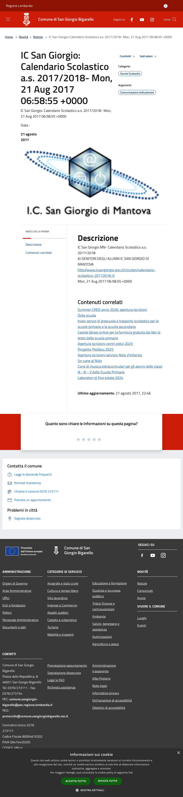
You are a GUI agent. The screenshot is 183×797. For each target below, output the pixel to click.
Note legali (99, 685)
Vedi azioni (149, 56)
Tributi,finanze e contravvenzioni (103, 606)
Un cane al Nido (90, 360)
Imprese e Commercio (62, 605)
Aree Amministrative (16, 590)
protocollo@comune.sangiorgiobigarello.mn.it (35, 716)
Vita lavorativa (57, 598)
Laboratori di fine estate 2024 (100, 377)
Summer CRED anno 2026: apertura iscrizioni (112, 309)
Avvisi (141, 598)
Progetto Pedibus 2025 (95, 349)
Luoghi (142, 618)
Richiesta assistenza (61, 687)
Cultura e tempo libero (62, 590)
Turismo (52, 627)
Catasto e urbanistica (62, 619)
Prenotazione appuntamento (67, 665)
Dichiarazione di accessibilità (112, 700)
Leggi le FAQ (55, 680)
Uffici (6, 598)
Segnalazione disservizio (64, 672)
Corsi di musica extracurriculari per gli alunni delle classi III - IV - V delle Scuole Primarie (120, 369)
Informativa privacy (105, 693)
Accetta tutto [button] (76, 781)
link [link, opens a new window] (131, 772)
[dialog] (91, 773)
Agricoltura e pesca (105, 644)
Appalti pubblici (58, 612)
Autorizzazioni (102, 636)
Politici (7, 612)
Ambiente (99, 616)
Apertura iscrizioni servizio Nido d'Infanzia (110, 355)
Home (9, 36)
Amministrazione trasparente (104, 668)
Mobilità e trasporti (60, 634)
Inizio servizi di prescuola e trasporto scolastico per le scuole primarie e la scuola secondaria (118, 323)
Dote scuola (87, 315)
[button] (91, 790)
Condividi (128, 56)
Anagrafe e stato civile (62, 583)
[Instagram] (150, 19)
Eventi (141, 625)
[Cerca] (174, 19)
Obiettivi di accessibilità (108, 707)
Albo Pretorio (101, 678)
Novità (23, 36)
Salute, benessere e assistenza (105, 626)
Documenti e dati (14, 627)
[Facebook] (130, 19)
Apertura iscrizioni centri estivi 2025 (105, 343)
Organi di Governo (14, 583)
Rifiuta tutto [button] (108, 781)
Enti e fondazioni (14, 605)
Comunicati (145, 590)
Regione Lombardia (19, 5)
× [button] (178, 752)
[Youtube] (140, 19)
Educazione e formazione (109, 583)
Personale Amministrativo (20, 619)
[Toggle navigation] (8, 19)
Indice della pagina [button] (37, 231)
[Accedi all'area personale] (165, 6)
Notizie (38, 36)
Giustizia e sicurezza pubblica (106, 593)
